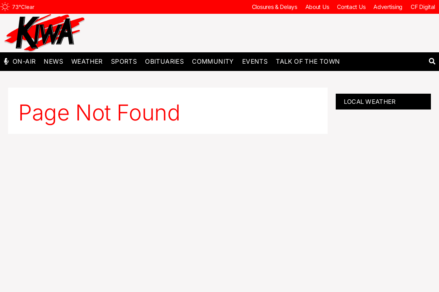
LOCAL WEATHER (370, 101)
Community (213, 61)
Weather (87, 61)
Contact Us (351, 6)
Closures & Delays (274, 6)
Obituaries (164, 61)
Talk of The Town (308, 61)
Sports (124, 61)
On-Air (24, 61)
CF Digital (423, 6)
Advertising (388, 6)
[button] (432, 61)
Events (255, 61)
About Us (317, 6)
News (53, 61)
